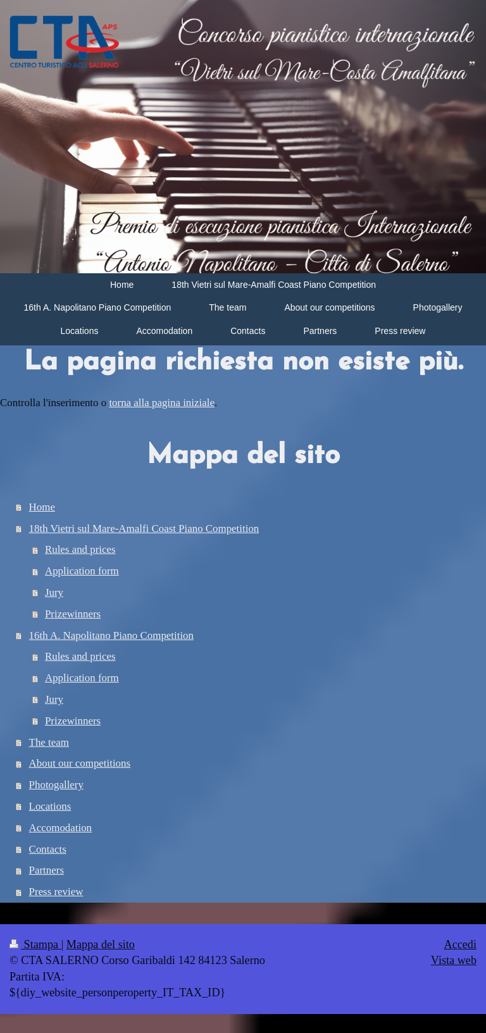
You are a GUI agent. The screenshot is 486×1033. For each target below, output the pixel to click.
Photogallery (56, 785)
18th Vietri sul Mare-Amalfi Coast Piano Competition (144, 529)
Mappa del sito (100, 944)
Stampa (35, 944)
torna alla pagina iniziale (161, 403)
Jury (54, 592)
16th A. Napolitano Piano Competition (111, 635)
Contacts (47, 849)
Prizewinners (73, 614)
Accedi (460, 944)
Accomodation (60, 828)
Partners (46, 870)
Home (42, 507)
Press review (56, 892)
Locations (50, 806)
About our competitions (79, 763)
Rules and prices (80, 549)
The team (49, 742)
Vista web (454, 960)
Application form (82, 571)
